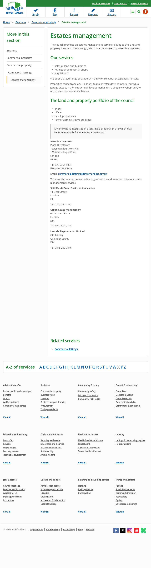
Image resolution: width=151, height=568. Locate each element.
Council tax (121, 391)
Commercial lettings (20, 72)
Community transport (126, 493)
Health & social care (88, 434)
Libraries (45, 493)
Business (21, 22)
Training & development (14, 454)
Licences (45, 398)
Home (6, 22)
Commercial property (44, 22)
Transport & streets (125, 479)
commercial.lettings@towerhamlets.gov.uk (82, 173)
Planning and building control (93, 479)
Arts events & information (53, 500)
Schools (7, 444)
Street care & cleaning (126, 503)
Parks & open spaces (51, 485)
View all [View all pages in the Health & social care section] (82, 462)
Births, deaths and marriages (17, 391)
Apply (35, 14)
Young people (9, 447)
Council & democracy (126, 385)
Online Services (101, 3)
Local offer (8, 440)
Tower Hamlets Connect (89, 451)
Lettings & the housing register (130, 440)
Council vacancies (11, 485)
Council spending (124, 398)
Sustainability (47, 451)
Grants (6, 398)
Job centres (8, 500)
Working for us (10, 493)
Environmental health (51, 447)
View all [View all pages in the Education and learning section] (7, 462)
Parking (119, 485)
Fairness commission (88, 395)
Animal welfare (48, 454)
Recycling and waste (50, 440)
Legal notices (36, 529)
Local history (47, 496)
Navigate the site (132, 11)
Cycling (119, 500)
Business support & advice (53, 402)
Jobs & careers (10, 479)
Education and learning (15, 434)
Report (74, 14)
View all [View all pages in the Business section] (45, 417)
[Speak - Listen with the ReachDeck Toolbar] (145, 11)
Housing (120, 434)
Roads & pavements (125, 489)
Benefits (7, 394)
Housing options (123, 444)
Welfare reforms (11, 402)
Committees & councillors (128, 405)
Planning (82, 485)
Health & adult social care (90, 440)
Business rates (48, 394)
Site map (90, 529)
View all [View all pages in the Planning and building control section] (82, 511)
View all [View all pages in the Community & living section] (82, 417)
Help (80, 529)
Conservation (84, 493)
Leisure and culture (51, 479)
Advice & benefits (12, 385)
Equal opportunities (12, 496)
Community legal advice (14, 405)
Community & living (88, 385)
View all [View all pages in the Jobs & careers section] (7, 511)
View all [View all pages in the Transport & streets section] (120, 511)
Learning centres (11, 451)
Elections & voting (124, 394)
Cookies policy (53, 529)
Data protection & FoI (126, 402)
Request (93, 14)
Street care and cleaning (52, 444)
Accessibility (69, 529)
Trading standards (49, 409)
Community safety (86, 391)
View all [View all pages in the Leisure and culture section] (45, 511)
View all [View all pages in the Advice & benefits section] (7, 417)
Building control (85, 489)
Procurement (47, 405)
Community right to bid (89, 399)
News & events (139, 3)
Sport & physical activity (52, 489)
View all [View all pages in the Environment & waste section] (45, 462)
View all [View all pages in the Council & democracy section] (120, 417)
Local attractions (48, 503)
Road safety (121, 496)
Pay (55, 14)
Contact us (120, 3)
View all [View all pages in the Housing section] (120, 462)
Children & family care (88, 447)
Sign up (111, 14)
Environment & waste (52, 434)
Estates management (23, 79)
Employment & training (14, 489)
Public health (84, 444)
